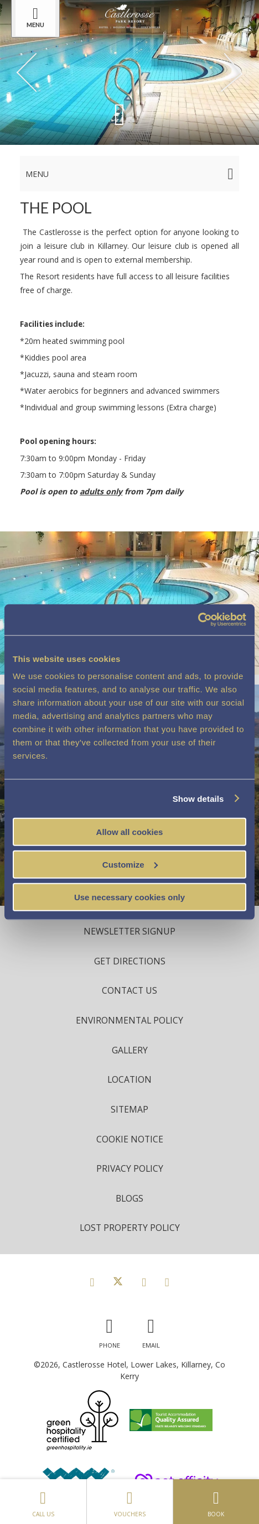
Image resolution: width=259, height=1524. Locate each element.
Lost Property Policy (130, 1228)
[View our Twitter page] (118, 1282)
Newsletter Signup (129, 931)
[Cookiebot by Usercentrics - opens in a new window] (197, 620)
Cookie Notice (129, 1139)
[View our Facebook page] (92, 1282)
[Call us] (110, 1330)
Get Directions (129, 961)
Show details (198, 798)
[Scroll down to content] (119, 113)
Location (129, 1079)
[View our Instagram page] (144, 1282)
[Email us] (151, 1330)
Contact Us (129, 990)
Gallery (130, 1050)
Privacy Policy (129, 1168)
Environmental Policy (129, 1020)
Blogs (129, 1198)
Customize (130, 864)
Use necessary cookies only (129, 896)
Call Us (43, 1501)
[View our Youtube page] (167, 1282)
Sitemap (129, 1109)
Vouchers (130, 1501)
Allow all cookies (129, 832)
